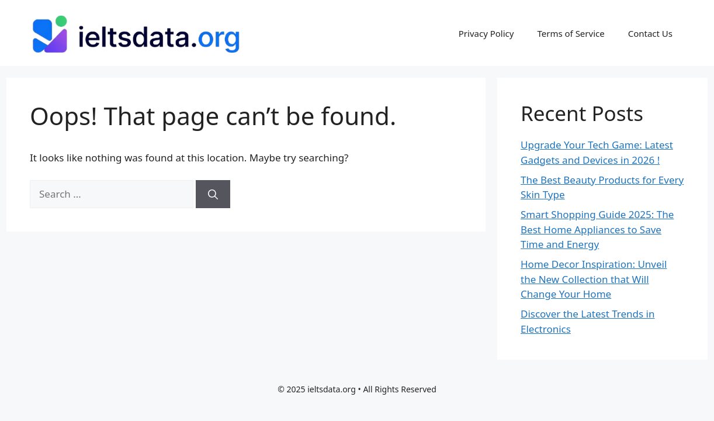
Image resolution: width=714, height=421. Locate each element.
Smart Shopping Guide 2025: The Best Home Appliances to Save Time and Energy (597, 229)
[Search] (213, 194)
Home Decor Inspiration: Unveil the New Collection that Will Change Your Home (594, 279)
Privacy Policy (486, 33)
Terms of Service (570, 33)
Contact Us (650, 33)
